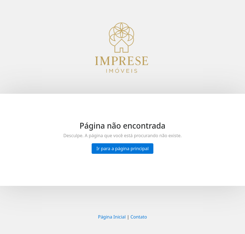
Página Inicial (112, 217)
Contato (138, 217)
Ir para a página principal (122, 148)
